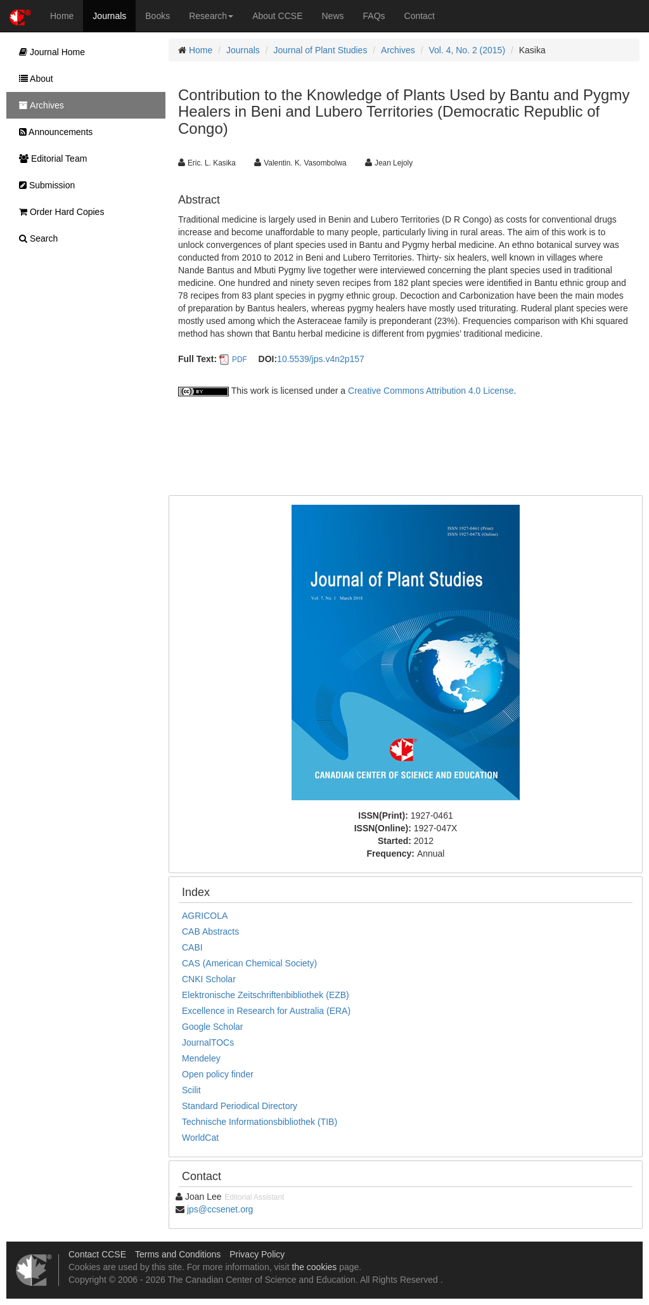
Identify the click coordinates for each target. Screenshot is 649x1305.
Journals (109, 16)
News (333, 16)
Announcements (53, 132)
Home (62, 16)
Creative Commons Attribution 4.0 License (430, 391)
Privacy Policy (257, 1254)
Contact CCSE (97, 1254)
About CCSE (277, 16)
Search (35, 238)
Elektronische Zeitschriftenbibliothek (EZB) (265, 995)
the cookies (314, 1267)
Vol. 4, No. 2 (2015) (466, 50)
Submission (44, 185)
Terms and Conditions (178, 1254)
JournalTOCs (208, 1042)
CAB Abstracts (210, 931)
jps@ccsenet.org (220, 1209)
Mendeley (201, 1058)
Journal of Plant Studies (321, 50)
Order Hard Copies (58, 212)
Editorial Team (50, 158)
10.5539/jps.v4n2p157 (320, 359)
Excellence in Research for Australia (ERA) (266, 1011)
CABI (192, 947)
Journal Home (49, 52)
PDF (239, 359)
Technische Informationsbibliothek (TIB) (259, 1122)
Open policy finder (218, 1074)
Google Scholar (212, 1027)
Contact (419, 16)
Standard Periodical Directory (239, 1106)
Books (157, 16)
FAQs (374, 16)
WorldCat (200, 1138)
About (33, 79)
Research (211, 16)
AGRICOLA (205, 916)
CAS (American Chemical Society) (249, 963)
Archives (398, 50)
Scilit (191, 1090)
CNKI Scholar (209, 979)
